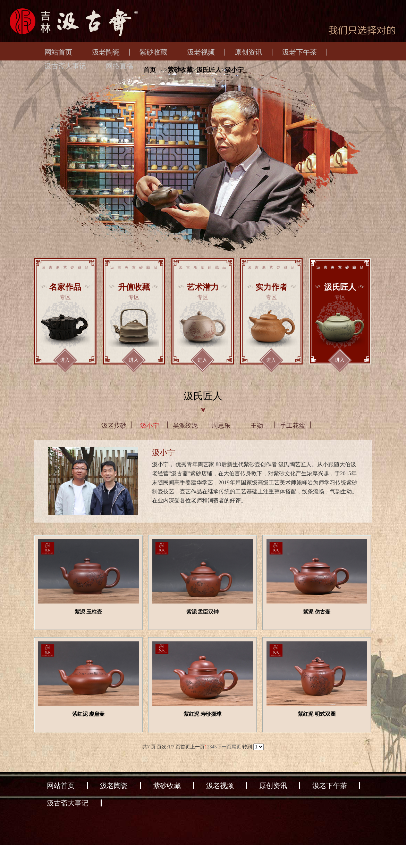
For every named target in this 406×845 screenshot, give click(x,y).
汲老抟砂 (113, 425)
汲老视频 (201, 52)
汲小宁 (234, 69)
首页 (149, 69)
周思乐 (221, 425)
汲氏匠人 (208, 69)
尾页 (236, 746)
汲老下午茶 (299, 52)
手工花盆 (292, 425)
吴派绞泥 (185, 425)
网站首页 (58, 52)
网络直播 (120, 66)
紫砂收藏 (153, 52)
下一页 (224, 746)
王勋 (257, 425)
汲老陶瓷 (106, 52)
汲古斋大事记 (65, 66)
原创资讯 (248, 52)
